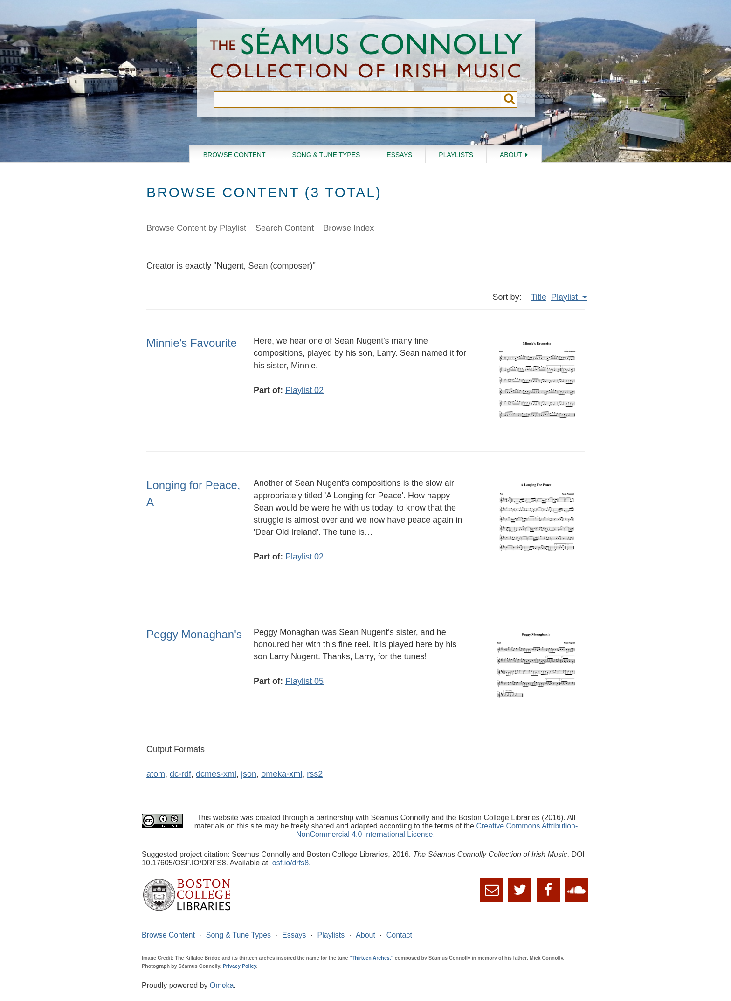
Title (538, 297)
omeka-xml (281, 774)
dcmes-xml (216, 774)
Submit (509, 99)
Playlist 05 (304, 681)
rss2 (315, 774)
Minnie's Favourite (191, 343)
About (511, 155)
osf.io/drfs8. (291, 863)
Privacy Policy (239, 966)
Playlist (565, 297)
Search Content (284, 228)
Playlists (456, 155)
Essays (399, 155)
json (248, 774)
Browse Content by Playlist (196, 228)
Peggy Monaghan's (194, 634)
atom (155, 774)
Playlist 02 (304, 390)
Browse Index (348, 228)
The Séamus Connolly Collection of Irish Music (366, 55)
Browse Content (234, 155)
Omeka (222, 985)
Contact (399, 935)
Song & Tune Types (326, 155)
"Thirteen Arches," (371, 957)
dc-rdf (180, 774)
